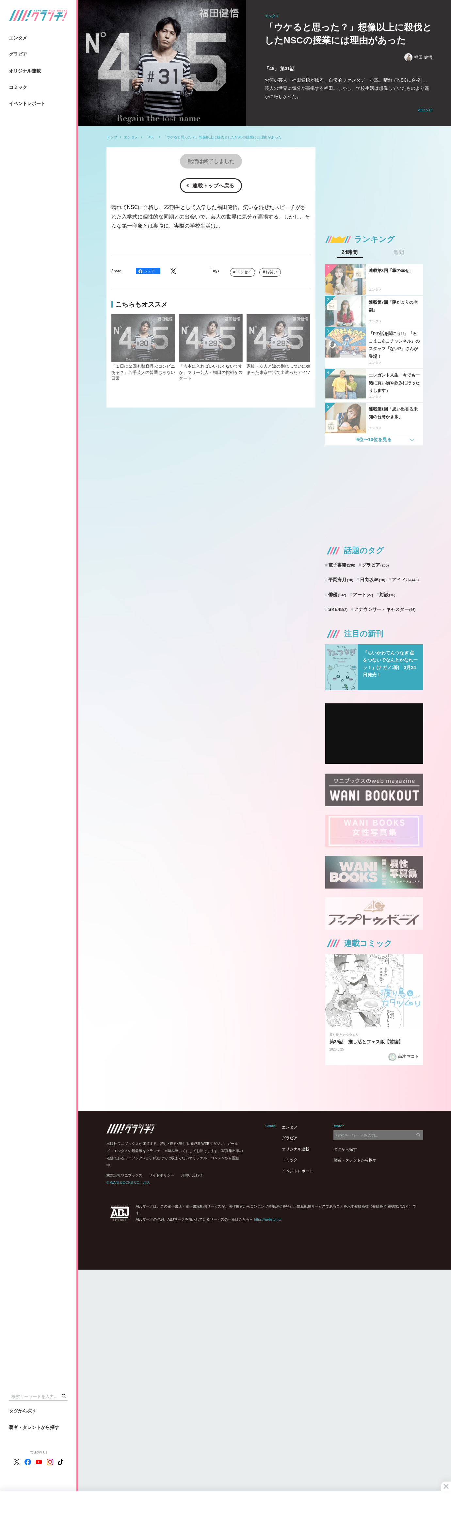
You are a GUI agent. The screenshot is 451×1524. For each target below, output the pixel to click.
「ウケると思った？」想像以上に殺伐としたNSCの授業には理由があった (222, 137)
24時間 (350, 252)
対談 (387, 594)
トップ (111, 137)
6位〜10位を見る (373, 439)
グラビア (18, 54)
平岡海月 (340, 579)
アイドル (405, 579)
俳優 (337, 594)
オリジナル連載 (25, 70)
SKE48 (337, 609)
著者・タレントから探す (34, 1427)
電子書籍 (341, 565)
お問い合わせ (191, 1175)
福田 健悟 (418, 57)
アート (363, 594)
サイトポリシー (161, 1175)
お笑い (271, 272)
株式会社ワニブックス (124, 1175)
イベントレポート (27, 103)
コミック (18, 87)
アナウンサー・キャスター (385, 609)
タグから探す (22, 1411)
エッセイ (244, 272)
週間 (399, 252)
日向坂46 (372, 579)
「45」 (150, 137)
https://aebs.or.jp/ (268, 1219)
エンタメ (18, 37)
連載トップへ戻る (213, 185)
